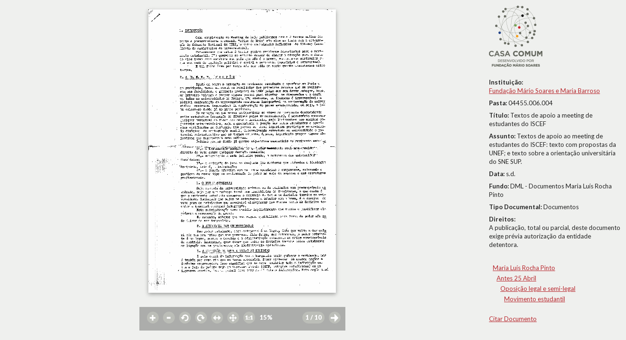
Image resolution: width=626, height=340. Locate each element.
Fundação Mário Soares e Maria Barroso (544, 90)
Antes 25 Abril (516, 278)
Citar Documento (513, 319)
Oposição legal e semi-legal (537, 288)
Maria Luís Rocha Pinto (524, 268)
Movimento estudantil (534, 299)
